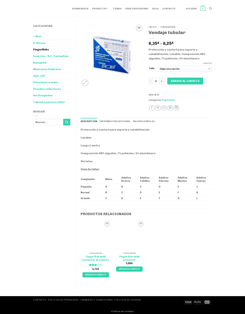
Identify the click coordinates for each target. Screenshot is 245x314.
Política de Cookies (127, 300)
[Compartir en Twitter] (158, 108)
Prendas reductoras (47, 89)
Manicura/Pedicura (47, 69)
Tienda (117, 8)
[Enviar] (66, 122)
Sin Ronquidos (43, 95)
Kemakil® (40, 62)
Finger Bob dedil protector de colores (95, 258)
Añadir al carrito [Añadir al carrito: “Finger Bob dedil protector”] (129, 269)
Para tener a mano (45, 82)
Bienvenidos (80, 8)
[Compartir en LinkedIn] (176, 108)
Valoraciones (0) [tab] (144, 121)
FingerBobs (41, 49)
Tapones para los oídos (49, 102)
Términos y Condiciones (96, 300)
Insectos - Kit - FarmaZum (51, 56)
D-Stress (39, 43)
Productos (100, 8)
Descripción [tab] (89, 121)
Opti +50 (39, 75)
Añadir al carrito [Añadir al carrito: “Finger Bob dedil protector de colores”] (95, 274)
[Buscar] (210, 8)
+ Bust (37, 36)
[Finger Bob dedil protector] (129, 235)
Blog (155, 8)
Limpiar (207, 63)
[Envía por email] (164, 108)
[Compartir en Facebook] (152, 108)
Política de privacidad (63, 300)
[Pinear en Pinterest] (170, 108)
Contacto (168, 8)
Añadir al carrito (185, 81)
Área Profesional (136, 8)
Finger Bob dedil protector (129, 258)
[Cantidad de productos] (156, 81)
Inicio (153, 27)
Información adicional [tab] (115, 121)
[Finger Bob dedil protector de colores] (95, 235)
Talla (151, 68)
